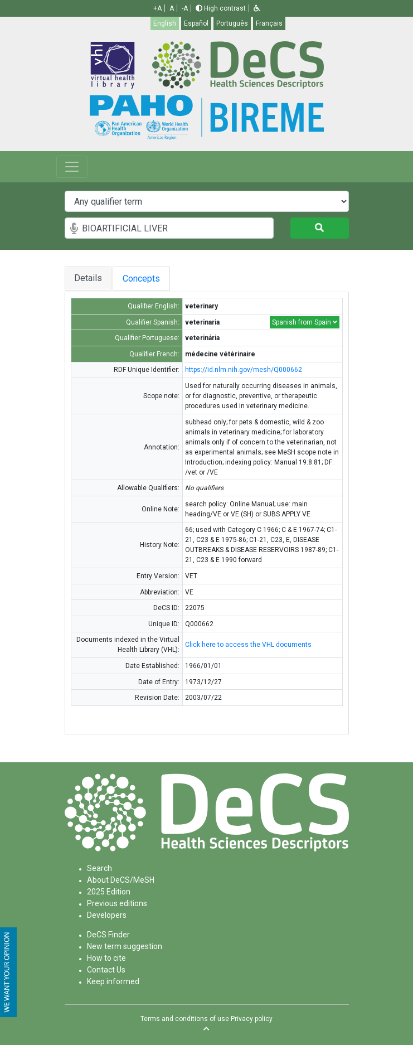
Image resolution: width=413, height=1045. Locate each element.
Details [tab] (88, 278)
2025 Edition (108, 891)
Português (232, 23)
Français (269, 23)
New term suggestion (124, 946)
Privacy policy (252, 1019)
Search (99, 868)
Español (196, 23)
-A (185, 8)
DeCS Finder (108, 934)
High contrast (221, 8)
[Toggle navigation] (72, 167)
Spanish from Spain (304, 322)
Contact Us (106, 969)
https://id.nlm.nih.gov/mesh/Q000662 (243, 370)
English (164, 23)
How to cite (106, 958)
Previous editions (117, 903)
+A (157, 8)
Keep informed (113, 981)
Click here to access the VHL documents (248, 645)
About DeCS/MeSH (120, 879)
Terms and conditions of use (184, 1019)
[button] (257, 8)
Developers (107, 915)
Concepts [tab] (146, 278)
